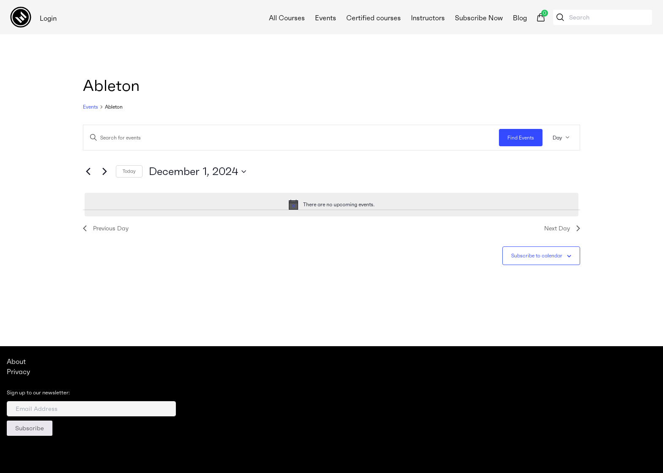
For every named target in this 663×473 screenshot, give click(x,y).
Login (48, 18)
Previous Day (106, 228)
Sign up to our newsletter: (38, 392)
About (16, 361)
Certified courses (373, 18)
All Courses (287, 18)
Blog (520, 18)
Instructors (428, 18)
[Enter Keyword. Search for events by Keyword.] (291, 137)
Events (325, 18)
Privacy (18, 371)
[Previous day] (88, 172)
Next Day (562, 228)
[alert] (331, 204)
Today (129, 171)
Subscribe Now (479, 18)
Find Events (520, 137)
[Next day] (104, 172)
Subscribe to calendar (536, 255)
